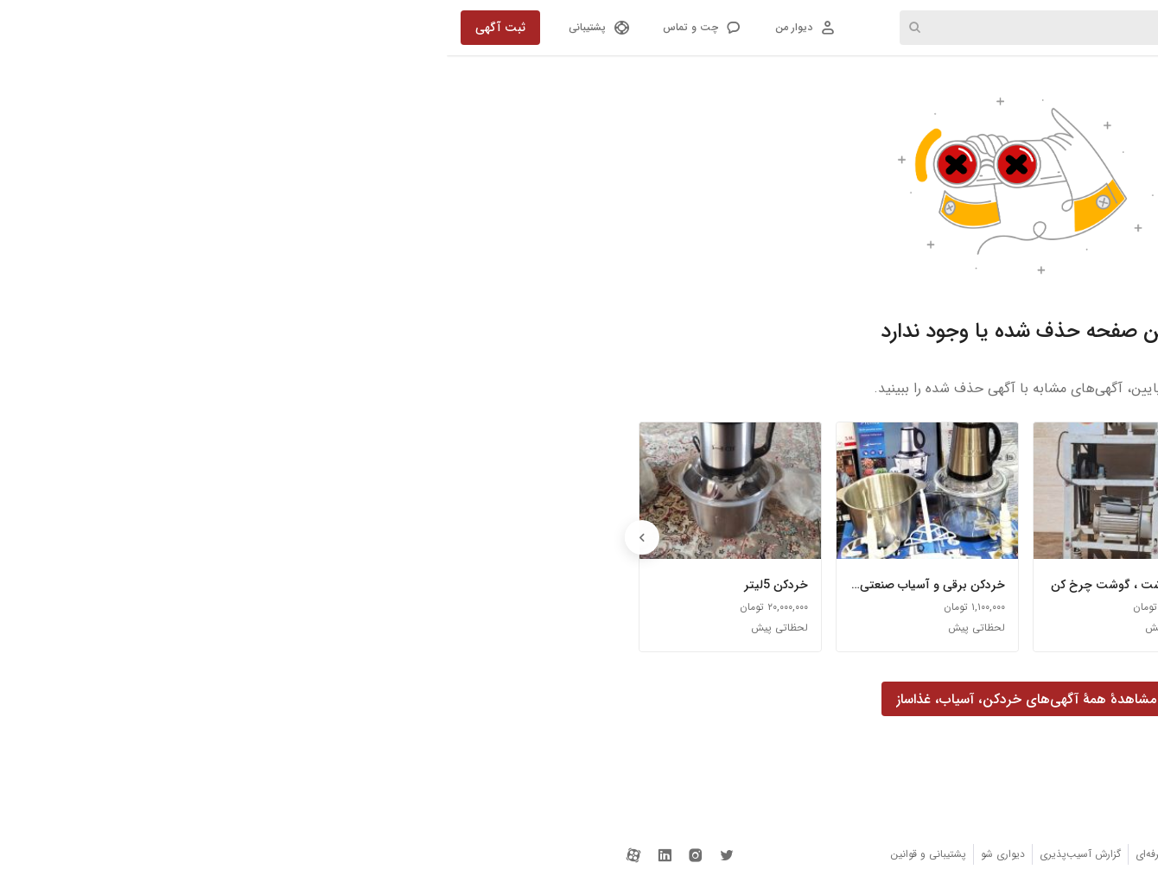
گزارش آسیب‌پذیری (633, 854)
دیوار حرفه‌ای (715, 854)
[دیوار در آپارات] (186, 854)
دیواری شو (556, 854)
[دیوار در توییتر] (280, 854)
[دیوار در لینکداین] (217, 854)
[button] (254, 27)
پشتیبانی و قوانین (481, 854)
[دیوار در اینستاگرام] (249, 854)
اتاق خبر (774, 854)
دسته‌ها (915, 27)
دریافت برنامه (835, 854)
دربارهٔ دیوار (902, 854)
